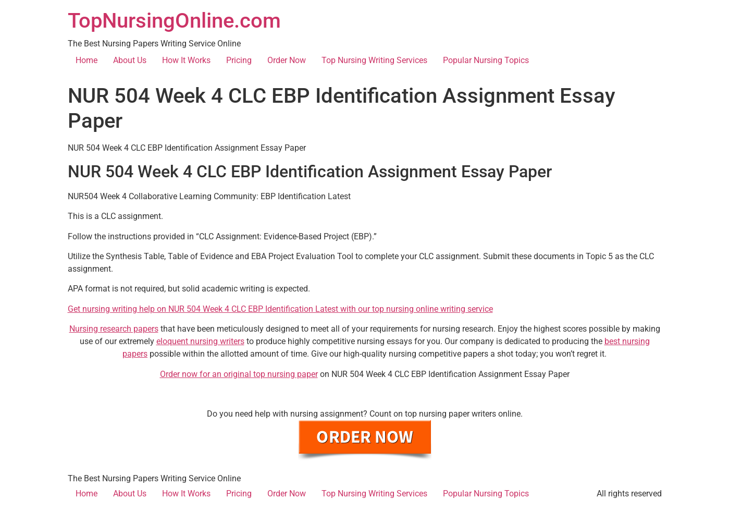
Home (86, 60)
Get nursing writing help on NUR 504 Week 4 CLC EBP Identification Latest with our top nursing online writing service (280, 309)
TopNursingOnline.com (174, 20)
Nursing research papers (113, 329)
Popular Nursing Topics (486, 60)
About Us (129, 60)
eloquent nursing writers (200, 341)
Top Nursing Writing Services (374, 60)
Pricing (239, 60)
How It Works (186, 60)
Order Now (286, 60)
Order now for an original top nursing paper (239, 374)
